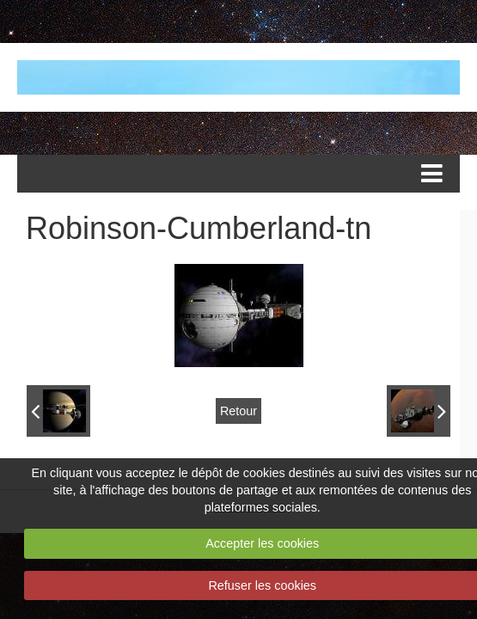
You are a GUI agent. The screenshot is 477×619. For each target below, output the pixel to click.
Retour (238, 411)
